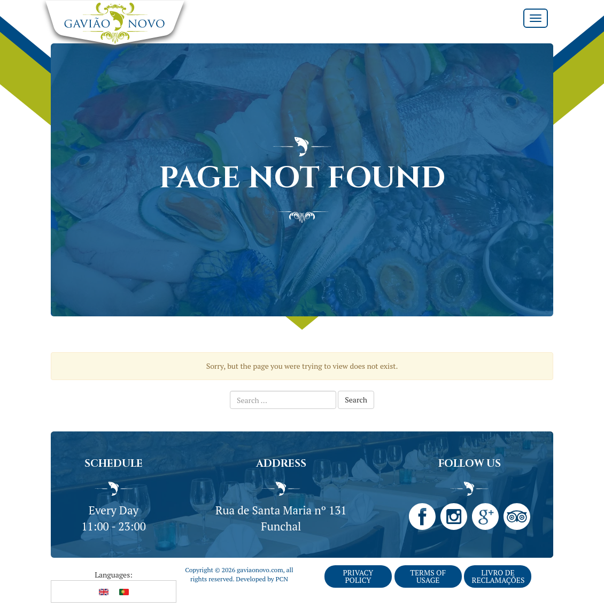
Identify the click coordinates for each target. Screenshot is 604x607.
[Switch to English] (104, 591)
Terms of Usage (428, 576)
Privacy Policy (358, 576)
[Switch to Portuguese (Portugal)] (124, 591)
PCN (281, 579)
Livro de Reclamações (497, 576)
